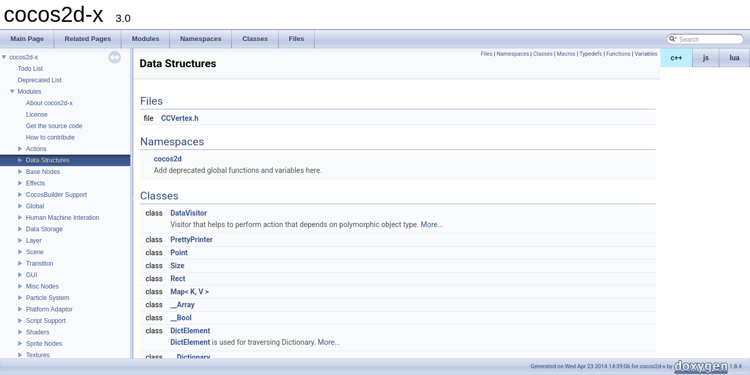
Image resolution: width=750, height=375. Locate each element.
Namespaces (512, 54)
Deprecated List (39, 80)
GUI (31, 275)
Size (177, 265)
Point (179, 252)
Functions (618, 54)
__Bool (181, 318)
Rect (177, 278)
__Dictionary (190, 357)
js (706, 58)
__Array (182, 305)
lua (735, 58)
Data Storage (44, 229)
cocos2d (168, 159)
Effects (35, 183)
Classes (543, 54)
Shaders (37, 332)
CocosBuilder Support (56, 194)
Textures (37, 355)
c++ (677, 58)
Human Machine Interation (62, 217)
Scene (35, 252)
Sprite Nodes (44, 343)
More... (432, 224)
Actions (36, 149)
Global (35, 206)
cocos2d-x (23, 57)
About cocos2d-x (49, 103)
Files (486, 54)
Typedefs (591, 54)
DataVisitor (188, 213)
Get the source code (54, 126)
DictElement (190, 331)
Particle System (47, 298)
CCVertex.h (180, 118)
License (36, 114)
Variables (645, 54)
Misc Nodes (42, 286)
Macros (566, 54)
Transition (39, 263)
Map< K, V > (189, 292)
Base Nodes (43, 172)
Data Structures (47, 160)
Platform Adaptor (49, 309)
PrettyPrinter (191, 239)
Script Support (46, 320)
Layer (34, 240)
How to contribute (50, 137)
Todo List (30, 68)
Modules (29, 91)
